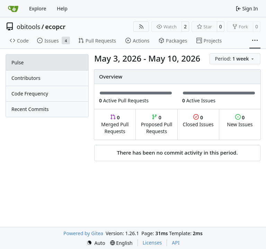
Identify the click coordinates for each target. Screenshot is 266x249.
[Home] (13, 8)
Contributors (26, 78)
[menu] (235, 58)
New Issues (239, 121)
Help (62, 8)
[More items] (254, 40)
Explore (37, 8)
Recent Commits (29, 109)
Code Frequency (29, 93)
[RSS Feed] (141, 26)
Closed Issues (198, 121)
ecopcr (55, 26)
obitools (28, 26)
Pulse (17, 62)
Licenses (152, 242)
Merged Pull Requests (114, 124)
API (175, 242)
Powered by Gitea (83, 233)
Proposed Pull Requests (156, 124)
